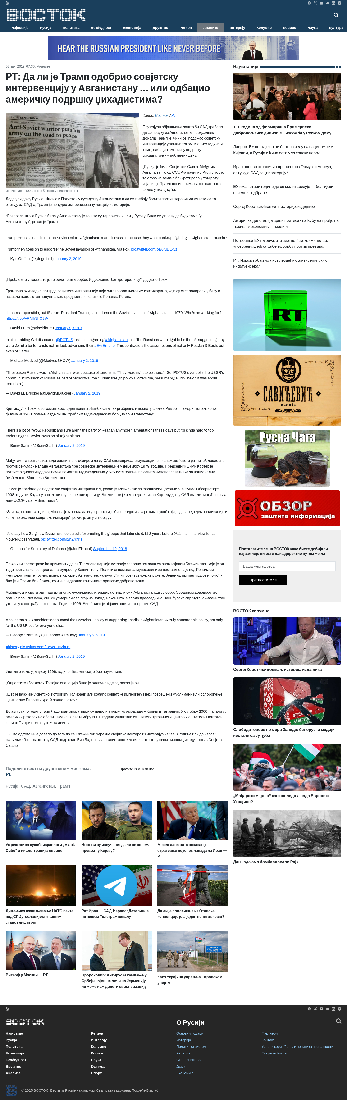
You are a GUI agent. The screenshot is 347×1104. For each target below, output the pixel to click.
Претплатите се (263, 580)
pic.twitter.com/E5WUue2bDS (45, 647)
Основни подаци (189, 1033)
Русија (45, 28)
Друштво (160, 28)
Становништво (188, 1060)
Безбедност (101, 28)
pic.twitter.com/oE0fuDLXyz (154, 249)
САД (25, 786)
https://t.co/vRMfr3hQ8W (27, 318)
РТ (173, 116)
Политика (71, 28)
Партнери (270, 1033)
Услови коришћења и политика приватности (297, 1047)
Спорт (96, 1073)
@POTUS (64, 340)
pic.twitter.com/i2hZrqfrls (61, 539)
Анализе (210, 28)
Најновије (20, 28)
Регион (186, 28)
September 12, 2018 (110, 549)
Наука (312, 28)
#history (12, 647)
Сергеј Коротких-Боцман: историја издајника (274, 206)
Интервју (237, 28)
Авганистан (44, 786)
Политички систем (191, 1047)
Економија (132, 28)
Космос (289, 28)
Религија (183, 1053)
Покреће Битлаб (275, 1053)
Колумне (264, 28)
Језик (180, 1066)
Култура (98, 1066)
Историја (183, 1040)
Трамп (64, 786)
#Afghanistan (116, 340)
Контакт (268, 1040)
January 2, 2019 (68, 259)
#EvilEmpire (104, 345)
